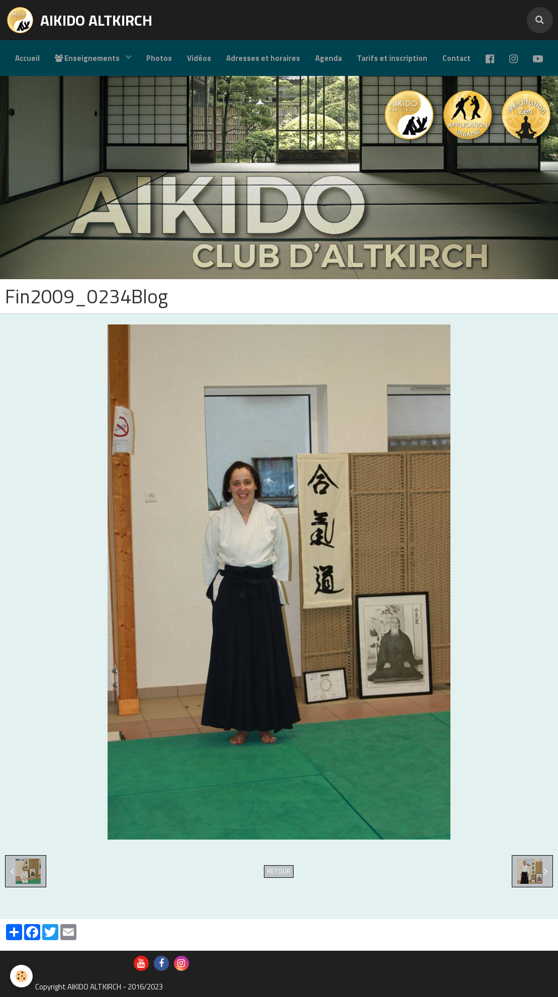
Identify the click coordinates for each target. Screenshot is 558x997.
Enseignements (88, 58)
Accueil (27, 58)
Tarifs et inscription (392, 58)
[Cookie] (21, 976)
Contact (456, 58)
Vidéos (199, 58)
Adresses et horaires (263, 58)
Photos (159, 58)
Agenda (328, 58)
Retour (279, 871)
